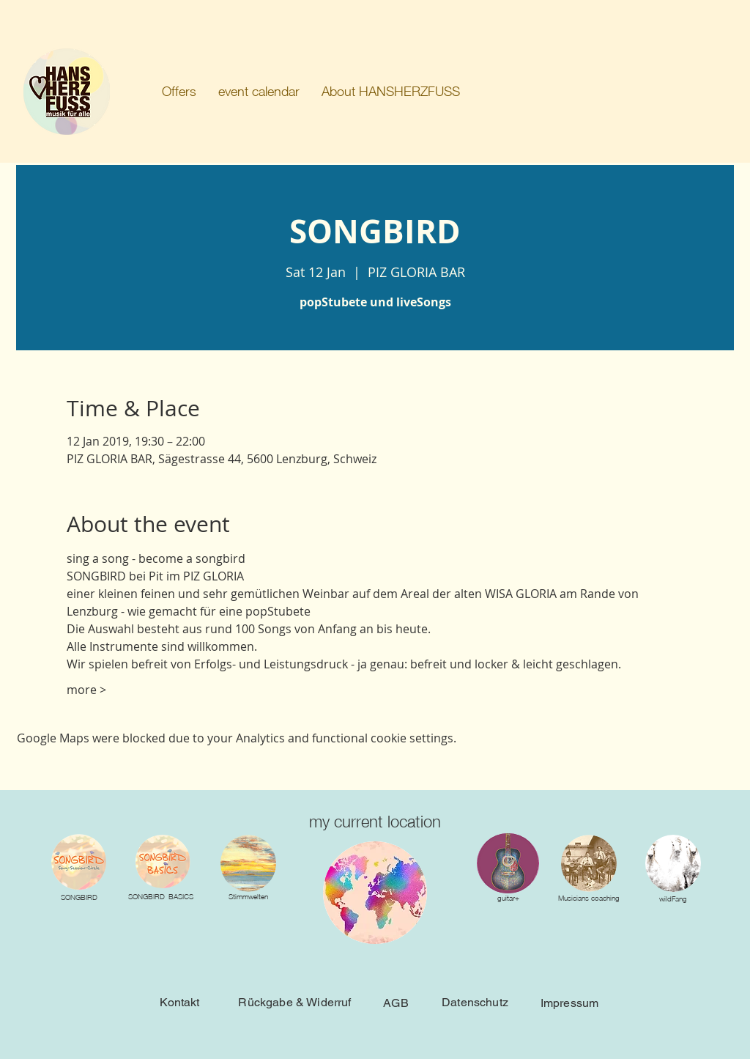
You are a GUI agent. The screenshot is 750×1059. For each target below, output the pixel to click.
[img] (248, 863)
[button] (179, 91)
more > (86, 690)
